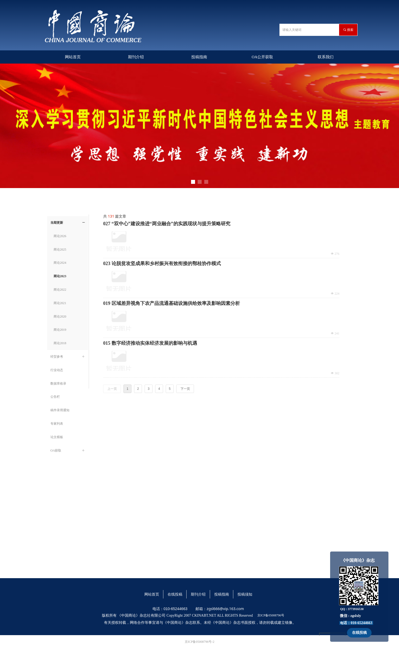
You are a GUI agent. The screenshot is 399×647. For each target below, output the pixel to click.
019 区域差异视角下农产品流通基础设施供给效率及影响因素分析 (171, 303)
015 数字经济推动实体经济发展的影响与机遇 (150, 343)
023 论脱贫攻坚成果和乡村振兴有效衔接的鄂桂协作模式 (162, 263)
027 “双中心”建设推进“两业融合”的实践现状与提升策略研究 (166, 223)
